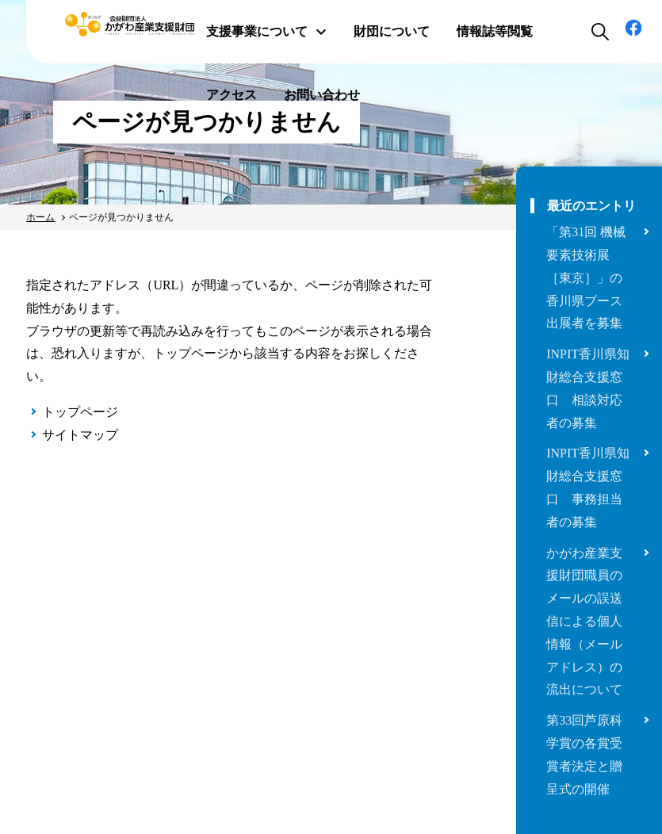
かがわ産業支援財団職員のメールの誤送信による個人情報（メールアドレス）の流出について (584, 621)
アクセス (231, 94)
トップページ (80, 412)
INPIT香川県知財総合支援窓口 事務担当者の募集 (587, 487)
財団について (392, 31)
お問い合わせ (322, 94)
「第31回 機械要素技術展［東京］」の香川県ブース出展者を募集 (586, 277)
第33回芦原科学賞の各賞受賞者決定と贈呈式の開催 (584, 754)
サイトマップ (80, 435)
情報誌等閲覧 (495, 31)
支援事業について (266, 31)
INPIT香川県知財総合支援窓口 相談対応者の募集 (587, 388)
